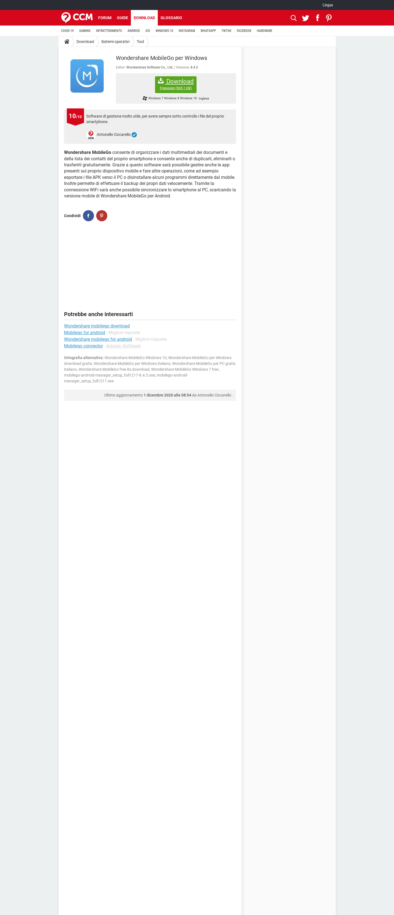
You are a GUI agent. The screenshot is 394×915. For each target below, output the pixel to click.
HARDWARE (264, 31)
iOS (148, 31)
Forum (104, 18)
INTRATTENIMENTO (109, 31)
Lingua (327, 5)
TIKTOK (227, 31)
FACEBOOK (244, 31)
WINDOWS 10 (164, 31)
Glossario (171, 18)
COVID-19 (67, 31)
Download (144, 18)
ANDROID (134, 31)
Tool (140, 41)
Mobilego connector (83, 346)
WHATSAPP (208, 31)
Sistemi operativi (115, 41)
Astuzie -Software (123, 346)
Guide (122, 18)
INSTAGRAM (187, 31)
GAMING (85, 31)
